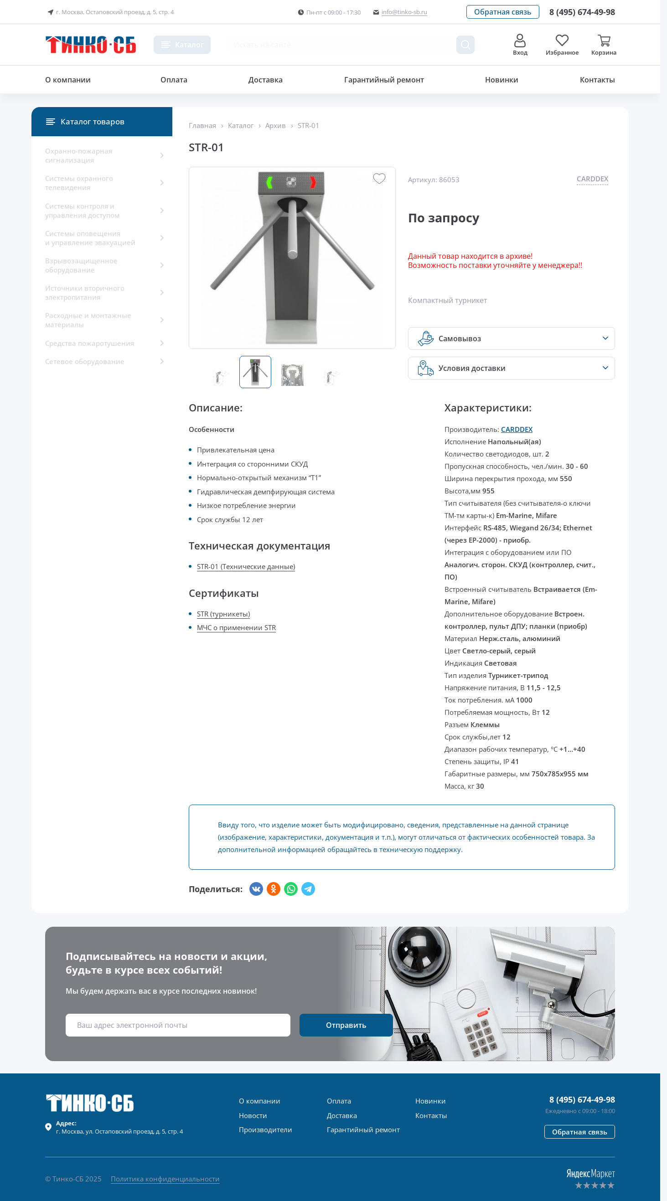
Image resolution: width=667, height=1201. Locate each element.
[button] (502, 12)
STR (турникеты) (223, 613)
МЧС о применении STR (236, 627)
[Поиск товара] (465, 45)
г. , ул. (119, 1127)
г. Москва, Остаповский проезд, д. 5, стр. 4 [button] (109, 12)
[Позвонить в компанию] (582, 12)
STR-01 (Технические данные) (246, 566)
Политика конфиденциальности (165, 1178)
